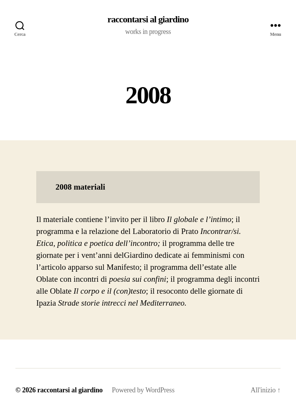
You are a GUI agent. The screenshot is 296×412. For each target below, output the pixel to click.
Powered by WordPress (143, 390)
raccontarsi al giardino (148, 19)
